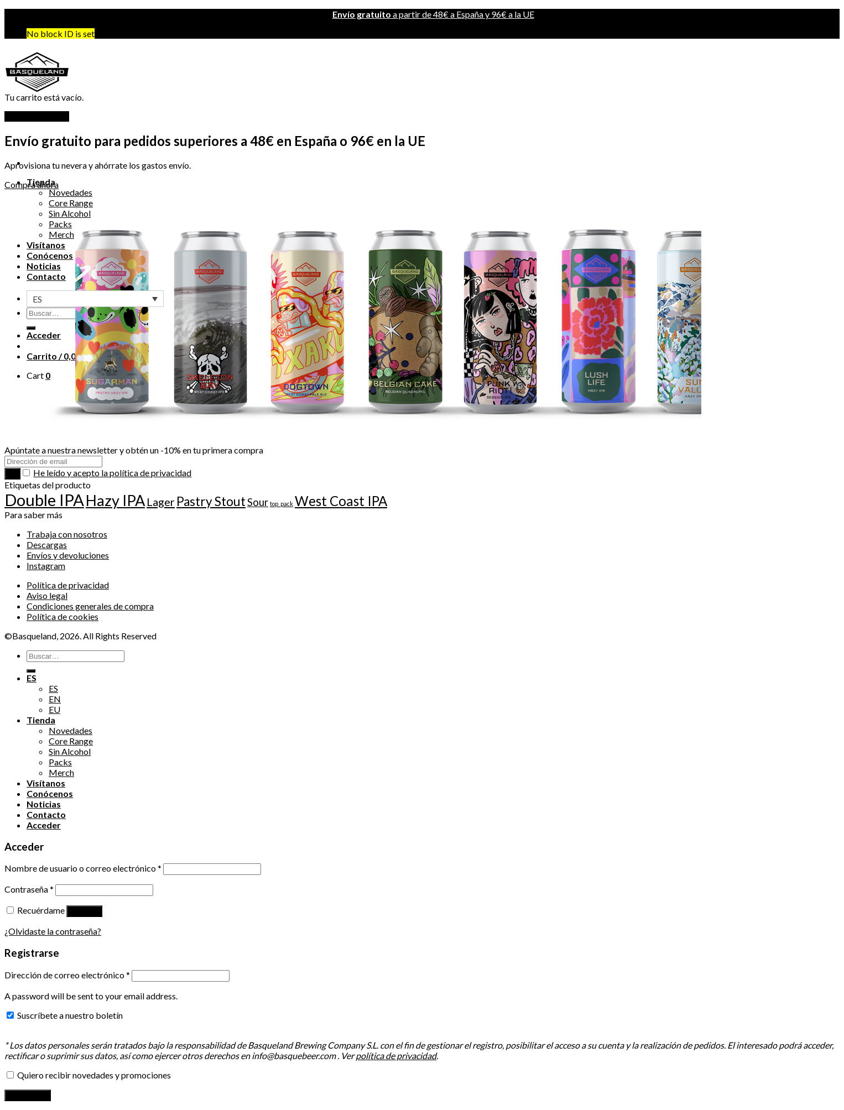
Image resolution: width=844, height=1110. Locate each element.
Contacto (46, 814)
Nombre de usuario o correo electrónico (82, 868)
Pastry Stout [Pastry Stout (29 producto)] (211, 501)
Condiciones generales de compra (90, 606)
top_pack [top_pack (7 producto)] (281, 503)
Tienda (41, 720)
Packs (60, 762)
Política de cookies (62, 616)
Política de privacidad (68, 585)
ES (32, 678)
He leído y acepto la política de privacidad (112, 472)
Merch (61, 772)
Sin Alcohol (70, 751)
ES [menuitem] (37, 299)
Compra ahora (31, 184)
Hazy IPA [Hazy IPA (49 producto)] (115, 500)
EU (54, 709)
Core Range (71, 741)
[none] (95, 298)
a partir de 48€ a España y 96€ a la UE (433, 14)
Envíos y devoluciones (68, 555)
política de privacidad (396, 1055)
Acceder (84, 911)
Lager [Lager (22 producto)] (161, 501)
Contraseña (29, 889)
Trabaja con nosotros (67, 534)
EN (55, 699)
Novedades (70, 192)
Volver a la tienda (36, 116)
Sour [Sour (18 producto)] (257, 502)
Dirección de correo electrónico (67, 975)
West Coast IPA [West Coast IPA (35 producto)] (341, 501)
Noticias (44, 804)
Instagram (46, 565)
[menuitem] (95, 298)
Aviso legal (47, 595)
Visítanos (46, 783)
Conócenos (50, 793)
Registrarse (27, 1095)
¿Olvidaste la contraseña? (52, 931)
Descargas (47, 544)
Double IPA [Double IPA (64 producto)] (44, 499)
